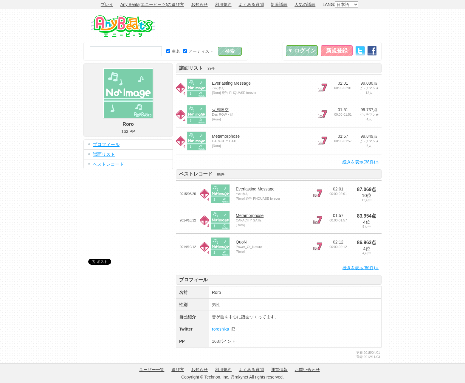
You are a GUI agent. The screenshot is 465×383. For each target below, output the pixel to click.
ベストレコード (108, 164)
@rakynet (239, 377)
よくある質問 (251, 4)
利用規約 (223, 4)
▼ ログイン (302, 51)
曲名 (173, 51)
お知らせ (199, 4)
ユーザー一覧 (151, 369)
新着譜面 (279, 4)
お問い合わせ (307, 369)
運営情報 (279, 369)
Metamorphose (226, 136)
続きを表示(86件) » (360, 267)
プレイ (107, 4)
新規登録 (337, 51)
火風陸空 (220, 109)
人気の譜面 (304, 4)
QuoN (241, 242)
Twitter (360, 50)
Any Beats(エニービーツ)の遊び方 (152, 4)
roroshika (220, 329)
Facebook (372, 50)
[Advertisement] (273, 25)
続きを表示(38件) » (360, 161)
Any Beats (123, 26)
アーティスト (198, 51)
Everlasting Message (231, 83)
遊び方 (177, 369)
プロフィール (106, 144)
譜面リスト (104, 154)
